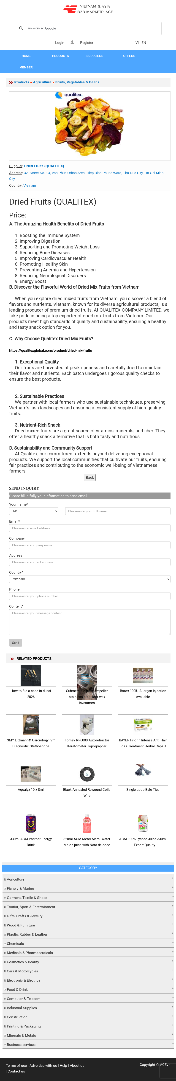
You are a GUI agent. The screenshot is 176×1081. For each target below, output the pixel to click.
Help (63, 1065)
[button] (88, 878)
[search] (87, 28)
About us (77, 1065)
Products (21, 82)
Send (15, 643)
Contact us (16, 1071)
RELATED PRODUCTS (33, 658)
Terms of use (16, 1065)
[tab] (88, 878)
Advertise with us (43, 1065)
